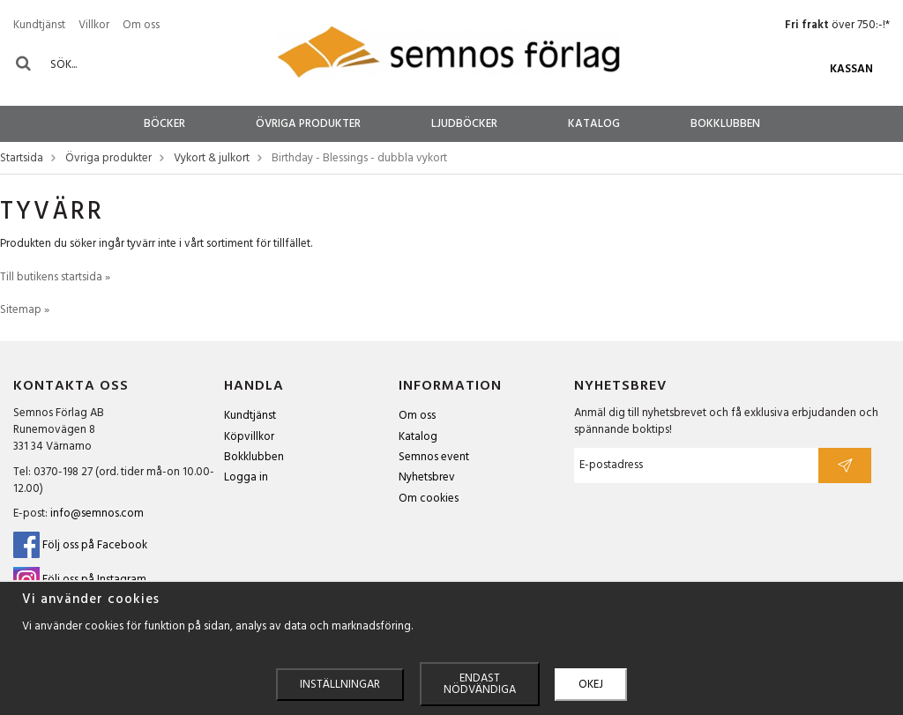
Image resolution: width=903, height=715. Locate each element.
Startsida (21, 159)
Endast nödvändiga (480, 684)
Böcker (164, 124)
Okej (590, 684)
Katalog (594, 124)
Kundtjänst (39, 25)
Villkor (93, 25)
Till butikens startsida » (55, 277)
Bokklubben (725, 124)
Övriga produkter (308, 124)
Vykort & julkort (212, 159)
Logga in (246, 477)
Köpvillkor (249, 437)
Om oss (141, 25)
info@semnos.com (97, 513)
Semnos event (434, 457)
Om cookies (429, 498)
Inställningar (340, 684)
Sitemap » (24, 310)
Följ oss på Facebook (80, 545)
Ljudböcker (464, 124)
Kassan (851, 69)
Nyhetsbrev (427, 477)
